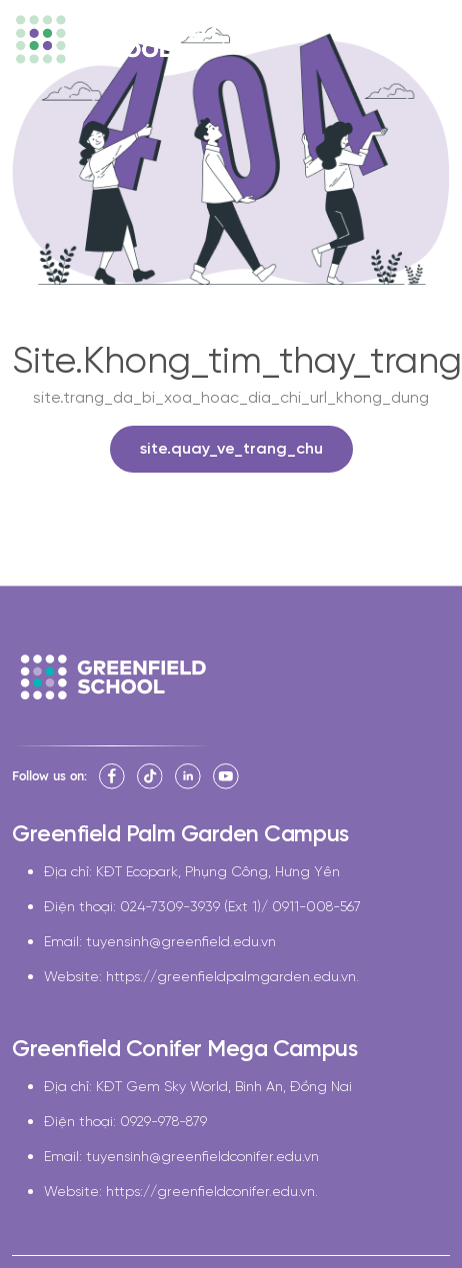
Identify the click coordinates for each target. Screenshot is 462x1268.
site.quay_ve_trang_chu (231, 449)
